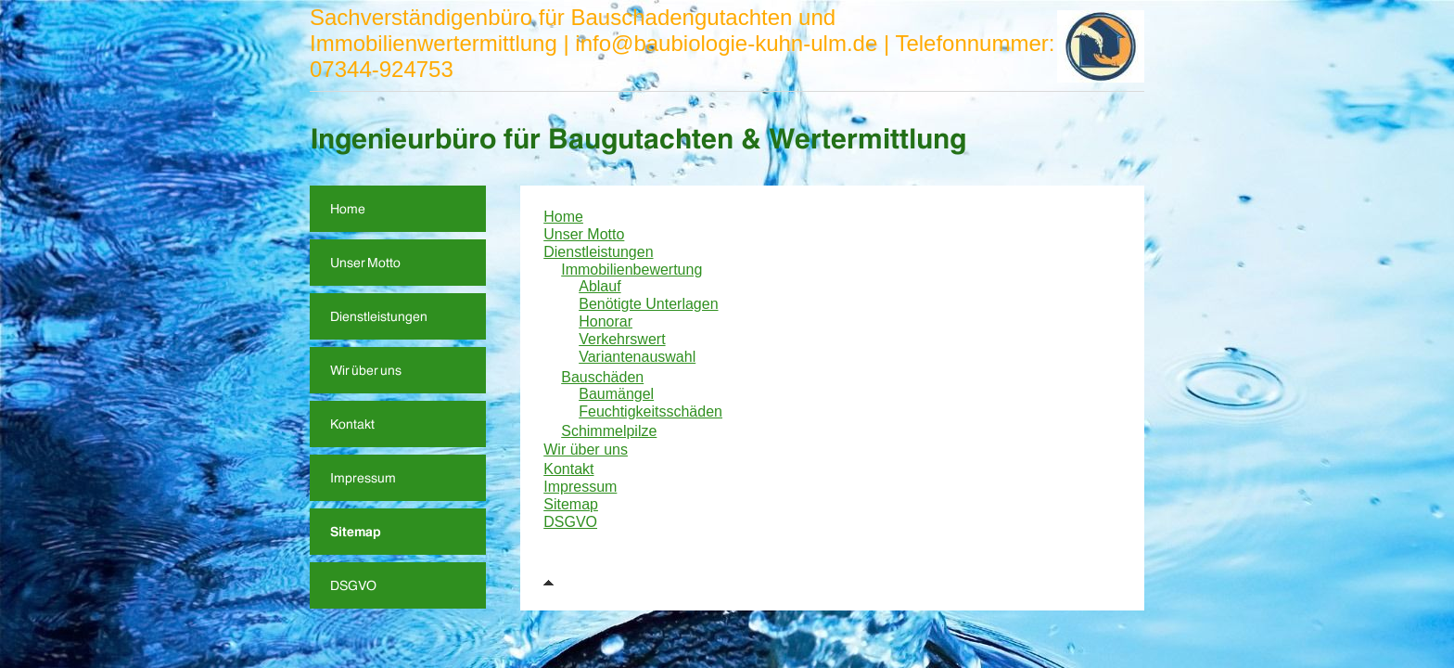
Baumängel (616, 394)
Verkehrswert (622, 339)
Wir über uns (585, 449)
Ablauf (599, 286)
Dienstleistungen (598, 252)
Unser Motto (583, 234)
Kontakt (568, 469)
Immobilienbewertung (631, 269)
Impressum (580, 487)
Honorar (605, 321)
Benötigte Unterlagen (648, 304)
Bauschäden (602, 377)
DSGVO (570, 522)
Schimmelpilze (609, 431)
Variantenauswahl (637, 357)
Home (563, 217)
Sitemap (570, 504)
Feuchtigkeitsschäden (650, 411)
